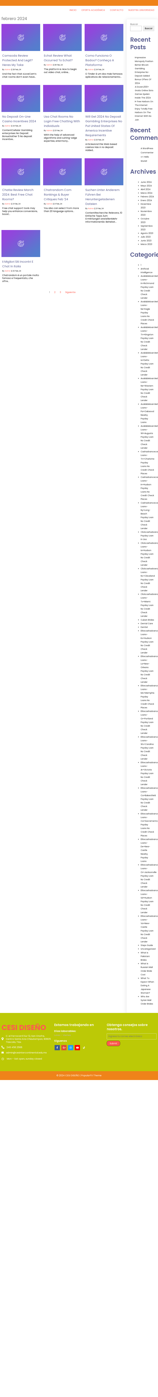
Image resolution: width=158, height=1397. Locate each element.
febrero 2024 (147, 193)
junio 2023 (146, 237)
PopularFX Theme (91, 1073)
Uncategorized (148, 946)
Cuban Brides (147, 617)
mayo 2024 (146, 182)
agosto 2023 (147, 230)
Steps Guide (147, 942)
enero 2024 (146, 197)
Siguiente (70, 289)
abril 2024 (146, 186)
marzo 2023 (146, 241)
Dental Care (147, 620)
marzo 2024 (146, 190)
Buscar (134, 21)
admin (8, 66)
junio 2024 (146, 179)
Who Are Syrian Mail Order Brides (147, 997)
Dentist (144, 624)
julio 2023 (146, 233)
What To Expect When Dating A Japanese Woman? (147, 982)
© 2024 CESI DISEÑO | (69, 1073)
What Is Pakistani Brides (145, 953)
